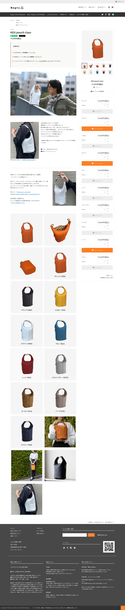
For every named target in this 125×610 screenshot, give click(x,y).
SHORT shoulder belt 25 (28, 160)
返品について (110, 275)
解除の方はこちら (102, 535)
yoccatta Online (52, 14)
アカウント (119, 1)
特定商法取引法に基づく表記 (18, 547)
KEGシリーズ (19, 22)
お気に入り (97, 87)
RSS (11, 544)
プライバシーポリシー (16, 549)
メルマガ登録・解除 (82, 14)
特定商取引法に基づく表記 (106, 277)
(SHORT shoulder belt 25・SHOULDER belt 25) (28, 194)
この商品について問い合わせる (95, 522)
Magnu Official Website (17, 14)
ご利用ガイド (63, 14)
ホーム (12, 20)
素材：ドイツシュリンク (22, 25)
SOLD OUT (97, 111)
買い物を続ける (110, 522)
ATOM (15, 544)
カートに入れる (97, 129)
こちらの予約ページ (43, 61)
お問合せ (72, 14)
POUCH (18, 20)
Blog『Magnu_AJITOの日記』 (36, 14)
